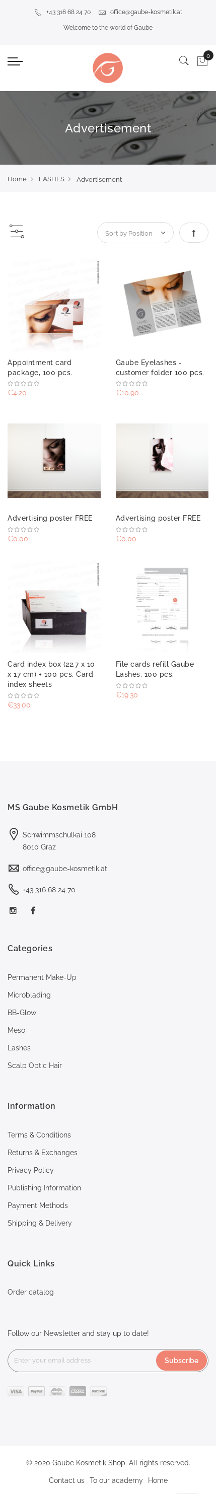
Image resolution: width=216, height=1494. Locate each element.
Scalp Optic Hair (35, 1065)
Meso (16, 1030)
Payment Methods (38, 1205)
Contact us (67, 1480)
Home (17, 179)
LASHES (51, 179)
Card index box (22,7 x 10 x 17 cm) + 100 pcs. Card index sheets (51, 674)
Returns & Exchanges (43, 1153)
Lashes (19, 1048)
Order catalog (31, 1292)
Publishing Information (44, 1188)
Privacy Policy (31, 1170)
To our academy (116, 1480)
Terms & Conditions (39, 1135)
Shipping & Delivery (40, 1223)
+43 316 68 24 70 (62, 12)
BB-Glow (22, 1013)
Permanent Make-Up (42, 977)
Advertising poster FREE (50, 518)
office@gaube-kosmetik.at (140, 12)
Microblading (29, 995)
